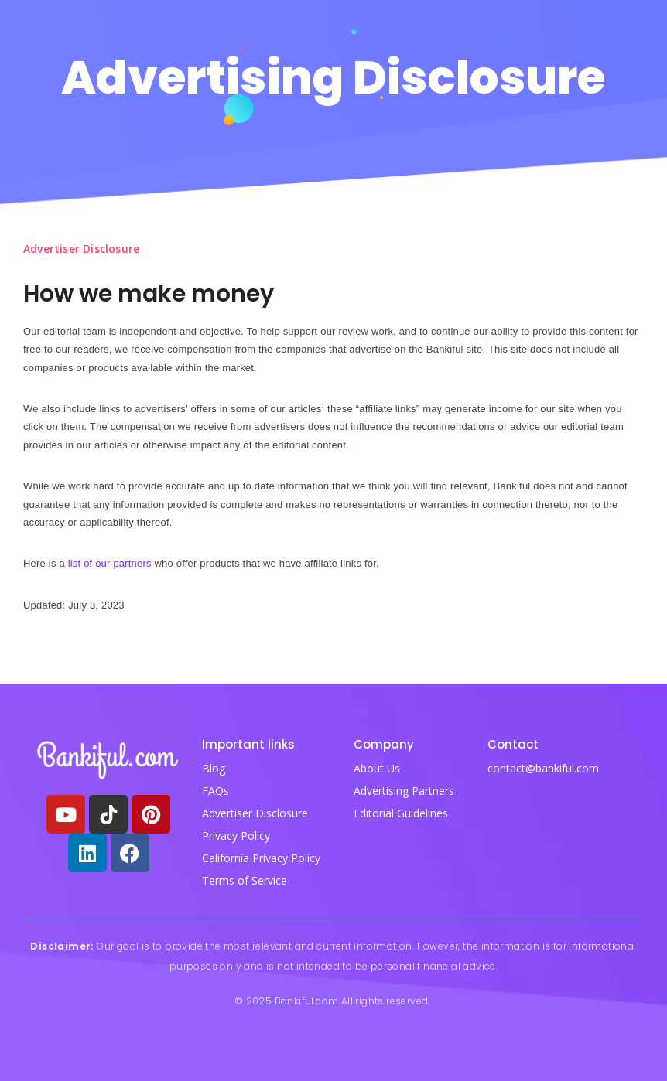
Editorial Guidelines (401, 813)
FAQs (215, 790)
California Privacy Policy (261, 858)
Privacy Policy (236, 835)
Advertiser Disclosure (255, 813)
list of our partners (110, 563)
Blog (213, 768)
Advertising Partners (404, 790)
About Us (377, 768)
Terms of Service (244, 880)
